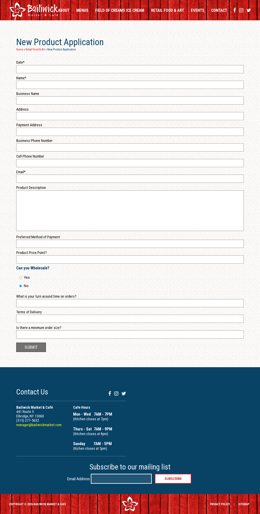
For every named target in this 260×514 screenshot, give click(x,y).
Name (20, 78)
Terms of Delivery (29, 312)
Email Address (79, 478)
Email (20, 172)
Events (197, 10)
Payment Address (29, 125)
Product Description (31, 187)
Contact (219, 10)
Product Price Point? (31, 252)
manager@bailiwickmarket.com (39, 425)
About (63, 10)
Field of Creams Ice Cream (119, 10)
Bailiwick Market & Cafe (33, 11)
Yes (27, 277)
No (26, 286)
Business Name (27, 93)
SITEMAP (243, 504)
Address (22, 109)
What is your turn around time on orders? (46, 296)
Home (19, 49)
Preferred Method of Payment (38, 237)
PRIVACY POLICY (220, 504)
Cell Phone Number (30, 156)
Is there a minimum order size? (38, 328)
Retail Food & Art (167, 10)
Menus (82, 10)
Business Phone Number (34, 140)
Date (19, 62)
